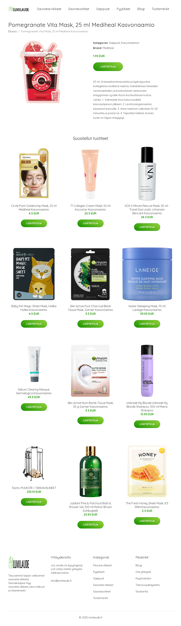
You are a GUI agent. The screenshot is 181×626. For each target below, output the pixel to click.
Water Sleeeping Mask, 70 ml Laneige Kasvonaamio (147, 310)
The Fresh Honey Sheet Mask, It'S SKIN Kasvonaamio (147, 507)
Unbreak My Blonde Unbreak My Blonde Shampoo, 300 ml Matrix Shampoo (147, 409)
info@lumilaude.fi (61, 583)
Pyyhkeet (123, 10)
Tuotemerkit (160, 10)
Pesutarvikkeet (102, 567)
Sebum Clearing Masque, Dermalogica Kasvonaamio (34, 393)
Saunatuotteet (78, 10)
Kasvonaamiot (130, 45)
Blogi (141, 10)
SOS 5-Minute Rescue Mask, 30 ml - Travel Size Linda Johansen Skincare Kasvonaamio (147, 211)
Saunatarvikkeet (49, 10)
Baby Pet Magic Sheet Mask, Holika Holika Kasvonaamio (33, 310)
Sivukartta (142, 594)
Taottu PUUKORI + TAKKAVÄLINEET (34, 490)
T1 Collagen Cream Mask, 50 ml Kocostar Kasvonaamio (90, 210)
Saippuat (103, 10)
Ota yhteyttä (143, 574)
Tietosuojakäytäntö (148, 587)
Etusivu (12, 34)
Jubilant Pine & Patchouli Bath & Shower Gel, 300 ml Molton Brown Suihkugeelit (90, 509)
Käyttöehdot (143, 581)
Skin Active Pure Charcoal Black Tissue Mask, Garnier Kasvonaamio (90, 310)
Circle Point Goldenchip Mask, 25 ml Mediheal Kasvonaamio (34, 210)
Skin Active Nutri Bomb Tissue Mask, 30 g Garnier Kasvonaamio (90, 407)
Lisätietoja (108, 69)
